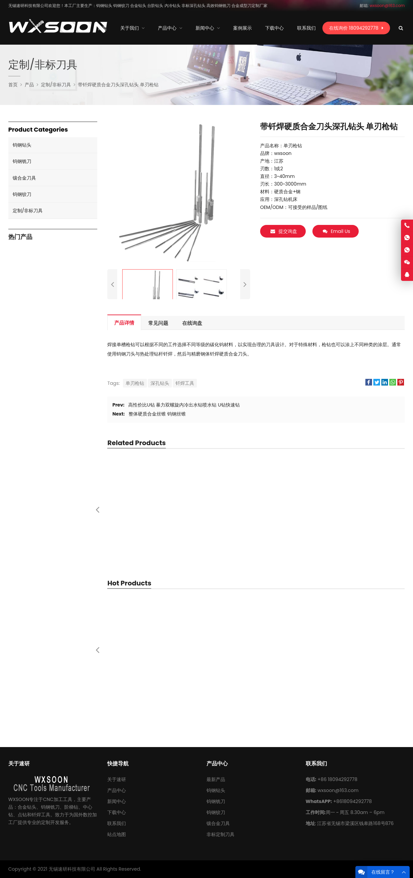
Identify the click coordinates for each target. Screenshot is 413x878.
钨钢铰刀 (22, 194)
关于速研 (116, 779)
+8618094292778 (352, 801)
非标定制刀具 (220, 834)
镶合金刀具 (24, 178)
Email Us (336, 231)
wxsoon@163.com (337, 790)
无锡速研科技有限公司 (72, 869)
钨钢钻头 (22, 145)
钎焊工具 (185, 383)
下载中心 (116, 812)
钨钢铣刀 (22, 161)
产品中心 (116, 790)
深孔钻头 (160, 383)
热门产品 (20, 237)
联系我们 (116, 823)
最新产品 (215, 779)
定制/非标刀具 (28, 210)
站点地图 (116, 834)
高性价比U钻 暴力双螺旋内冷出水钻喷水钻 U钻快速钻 (183, 405)
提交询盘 (283, 231)
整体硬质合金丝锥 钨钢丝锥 (157, 414)
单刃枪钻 (135, 383)
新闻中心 (116, 801)
